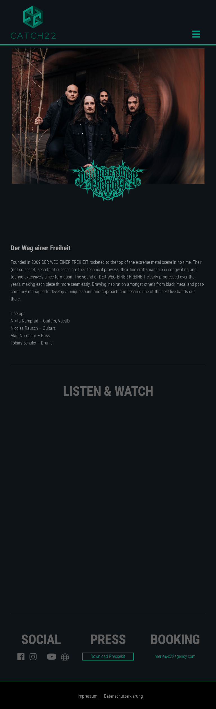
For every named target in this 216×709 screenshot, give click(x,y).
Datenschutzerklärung (123, 696)
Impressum (87, 696)
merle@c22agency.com (175, 656)
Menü (198, 34)
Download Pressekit (108, 656)
